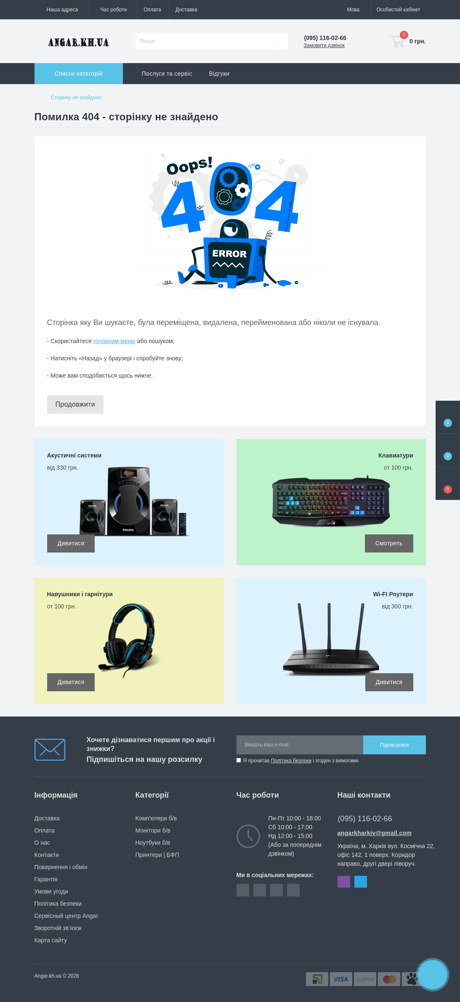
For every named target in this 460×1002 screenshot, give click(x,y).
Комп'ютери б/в (156, 818)
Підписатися (394, 745)
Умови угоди (51, 891)
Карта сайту (51, 940)
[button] (112, 9)
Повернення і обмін (61, 867)
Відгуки (219, 73)
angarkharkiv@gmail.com (375, 833)
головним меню (114, 341)
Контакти (47, 854)
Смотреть (389, 543)
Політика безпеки (291, 761)
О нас (42, 842)
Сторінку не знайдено (76, 97)
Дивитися (71, 543)
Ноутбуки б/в (153, 842)
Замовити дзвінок (324, 45)
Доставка (186, 10)
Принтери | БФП (157, 854)
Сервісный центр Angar (66, 915)
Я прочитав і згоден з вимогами (301, 761)
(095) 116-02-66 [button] (367, 818)
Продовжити (75, 404)
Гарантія (46, 879)
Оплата (152, 10)
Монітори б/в (153, 830)
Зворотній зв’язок (58, 928)
